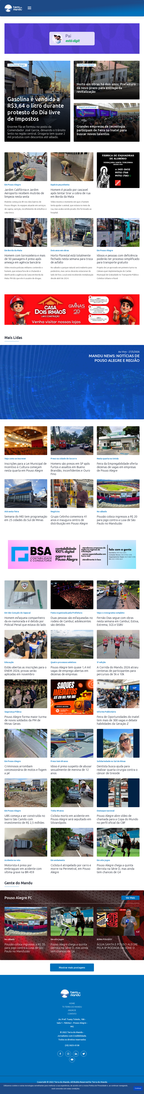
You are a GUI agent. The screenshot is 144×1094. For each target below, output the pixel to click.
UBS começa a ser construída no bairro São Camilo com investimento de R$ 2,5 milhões (24, 819)
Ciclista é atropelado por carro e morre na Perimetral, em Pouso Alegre (71, 869)
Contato (72, 1014)
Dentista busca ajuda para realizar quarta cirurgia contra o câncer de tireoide (117, 770)
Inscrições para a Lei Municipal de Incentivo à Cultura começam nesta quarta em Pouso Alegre (25, 467)
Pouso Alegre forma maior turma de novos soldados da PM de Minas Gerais (25, 720)
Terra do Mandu (99, 1082)
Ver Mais (130, 897)
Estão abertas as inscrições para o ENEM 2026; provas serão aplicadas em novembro (25, 671)
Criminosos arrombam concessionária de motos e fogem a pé (25, 770)
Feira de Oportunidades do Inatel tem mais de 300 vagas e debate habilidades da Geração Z (118, 720)
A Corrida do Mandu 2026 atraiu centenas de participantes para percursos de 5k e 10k (117, 671)
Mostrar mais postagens (72, 967)
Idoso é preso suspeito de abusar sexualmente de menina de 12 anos (71, 770)
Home (72, 1003)
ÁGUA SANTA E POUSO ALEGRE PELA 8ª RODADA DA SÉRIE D (117, 946)
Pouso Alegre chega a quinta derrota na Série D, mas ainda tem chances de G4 (115, 869)
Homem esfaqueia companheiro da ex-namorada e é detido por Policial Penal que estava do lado (25, 621)
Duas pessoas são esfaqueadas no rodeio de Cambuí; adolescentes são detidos (72, 621)
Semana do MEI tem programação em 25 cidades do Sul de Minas (25, 518)
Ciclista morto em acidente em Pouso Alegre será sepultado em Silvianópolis (71, 819)
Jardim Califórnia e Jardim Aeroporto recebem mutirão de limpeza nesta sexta (24, 193)
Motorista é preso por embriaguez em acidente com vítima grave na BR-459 (23, 869)
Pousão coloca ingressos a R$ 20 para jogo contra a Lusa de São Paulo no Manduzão (117, 520)
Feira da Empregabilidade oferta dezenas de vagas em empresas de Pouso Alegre (117, 467)
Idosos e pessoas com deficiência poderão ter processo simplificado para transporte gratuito (118, 259)
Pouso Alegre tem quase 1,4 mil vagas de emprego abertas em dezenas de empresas (71, 671)
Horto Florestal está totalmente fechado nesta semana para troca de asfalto (72, 259)
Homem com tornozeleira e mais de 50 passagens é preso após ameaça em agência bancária (24, 259)
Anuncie (72, 1010)
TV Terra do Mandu (72, 1007)
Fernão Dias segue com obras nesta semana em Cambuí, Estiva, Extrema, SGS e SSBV (118, 621)
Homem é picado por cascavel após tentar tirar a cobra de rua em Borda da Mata (70, 193)
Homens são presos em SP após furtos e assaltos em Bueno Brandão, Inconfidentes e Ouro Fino (70, 469)
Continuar (138, 1088)
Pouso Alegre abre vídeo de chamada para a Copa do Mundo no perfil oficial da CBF (117, 819)
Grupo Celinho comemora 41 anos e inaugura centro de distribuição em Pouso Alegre (69, 520)
